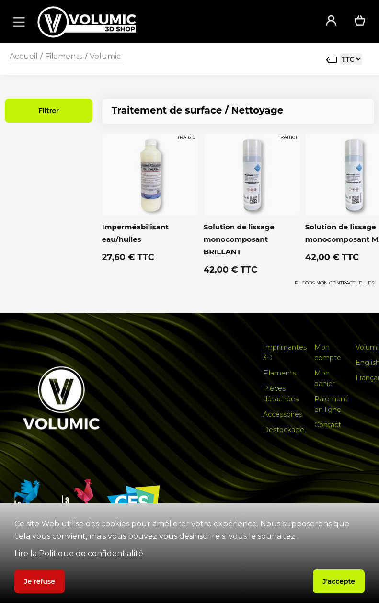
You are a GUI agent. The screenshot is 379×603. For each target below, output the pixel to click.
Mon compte (327, 352)
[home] (168, 21)
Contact (327, 425)
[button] (17, 21)
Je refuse (39, 581)
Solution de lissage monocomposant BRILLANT (239, 239)
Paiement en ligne (331, 404)
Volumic (105, 56)
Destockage (283, 429)
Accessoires (282, 414)
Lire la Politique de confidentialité (78, 553)
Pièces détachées (281, 393)
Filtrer (48, 110)
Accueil (24, 56)
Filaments (63, 56)
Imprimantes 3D (285, 352)
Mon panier (324, 378)
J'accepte (338, 581)
